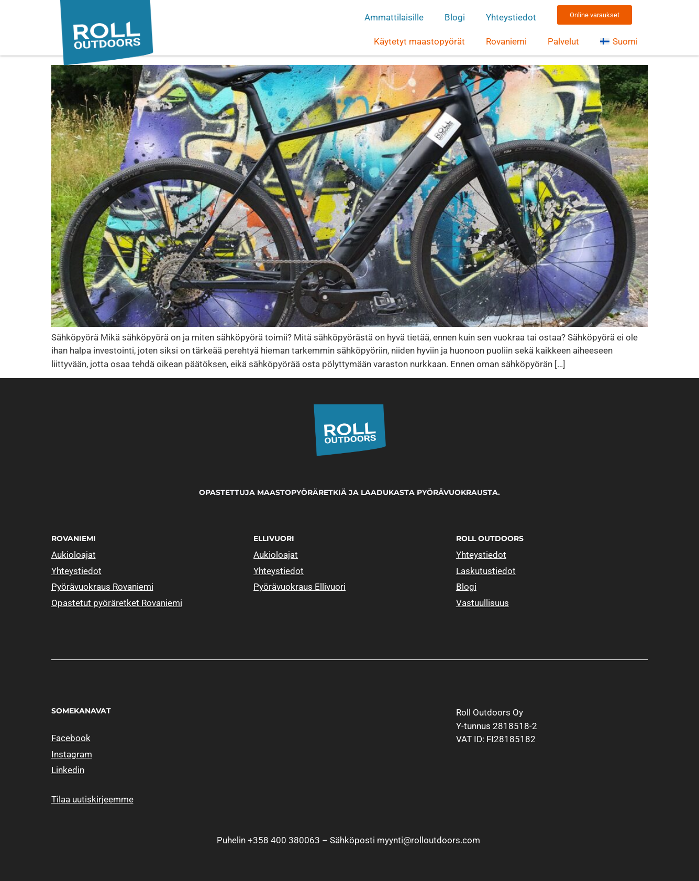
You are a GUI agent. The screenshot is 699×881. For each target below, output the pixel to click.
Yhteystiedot (511, 17)
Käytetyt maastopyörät (419, 41)
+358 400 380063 (284, 840)
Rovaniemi (506, 41)
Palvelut (563, 41)
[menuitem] (619, 41)
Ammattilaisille (394, 17)
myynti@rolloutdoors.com (428, 840)
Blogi (455, 17)
